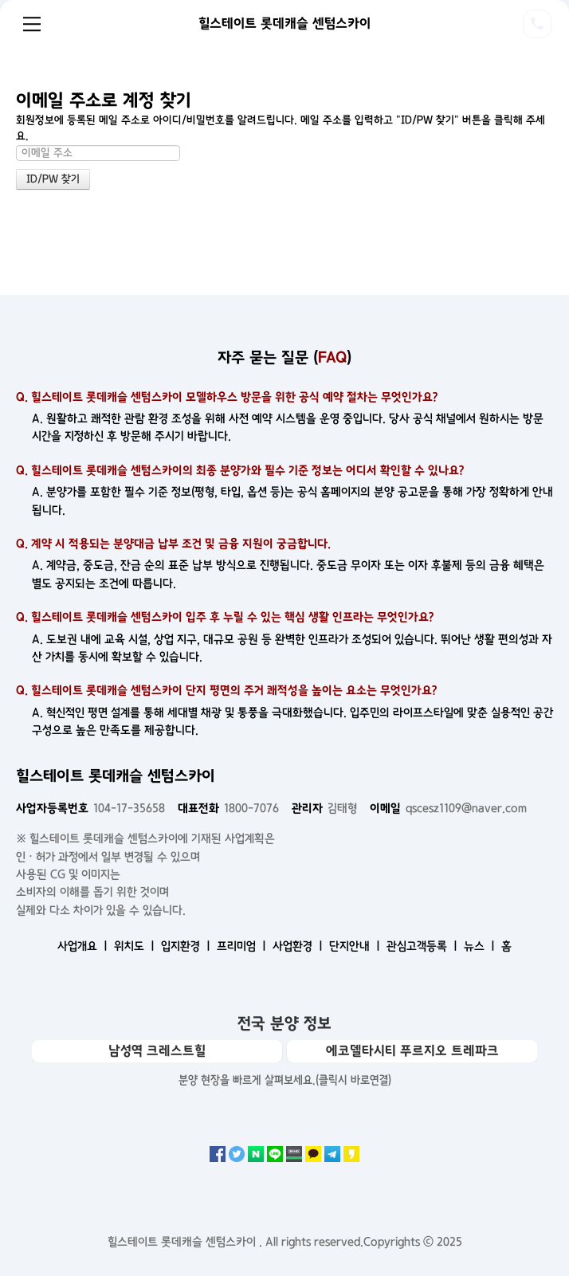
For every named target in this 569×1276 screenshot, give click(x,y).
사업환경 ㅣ (299, 946)
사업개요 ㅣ (84, 946)
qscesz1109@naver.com (448, 808)
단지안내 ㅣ (356, 946)
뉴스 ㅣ (481, 946)
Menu (32, 24)
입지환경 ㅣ (187, 946)
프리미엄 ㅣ (243, 946)
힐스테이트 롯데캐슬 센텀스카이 (284, 23)
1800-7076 (228, 808)
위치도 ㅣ (136, 946)
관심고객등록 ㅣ (424, 946)
